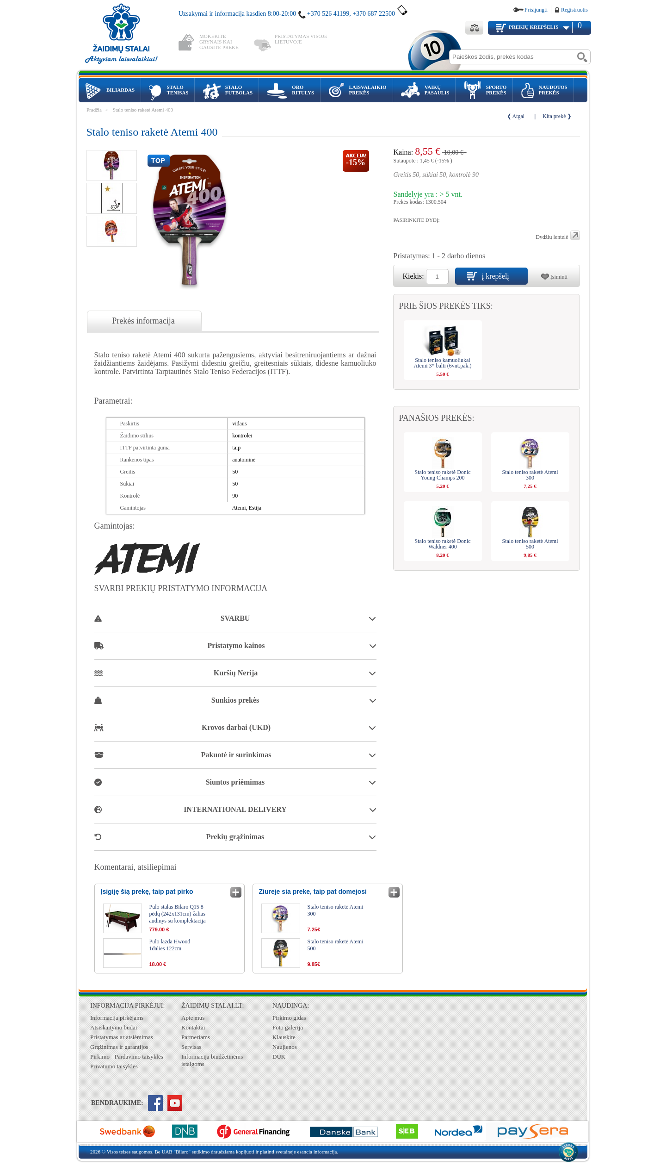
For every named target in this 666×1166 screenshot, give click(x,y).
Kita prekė (554, 116)
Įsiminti (558, 277)
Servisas (191, 1046)
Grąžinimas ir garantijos (119, 1046)
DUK (278, 1056)
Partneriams (195, 1037)
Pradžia (94, 109)
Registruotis (574, 9)
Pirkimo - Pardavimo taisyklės (126, 1056)
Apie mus (192, 1017)
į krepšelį (495, 276)
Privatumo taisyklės (114, 1066)
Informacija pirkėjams (116, 1017)
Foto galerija (287, 1027)
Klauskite (284, 1037)
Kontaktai (193, 1027)
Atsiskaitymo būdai (113, 1027)
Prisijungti (536, 9)
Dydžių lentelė (552, 237)
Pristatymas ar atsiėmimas (121, 1037)
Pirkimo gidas (289, 1017)
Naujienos (284, 1046)
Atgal (518, 116)
